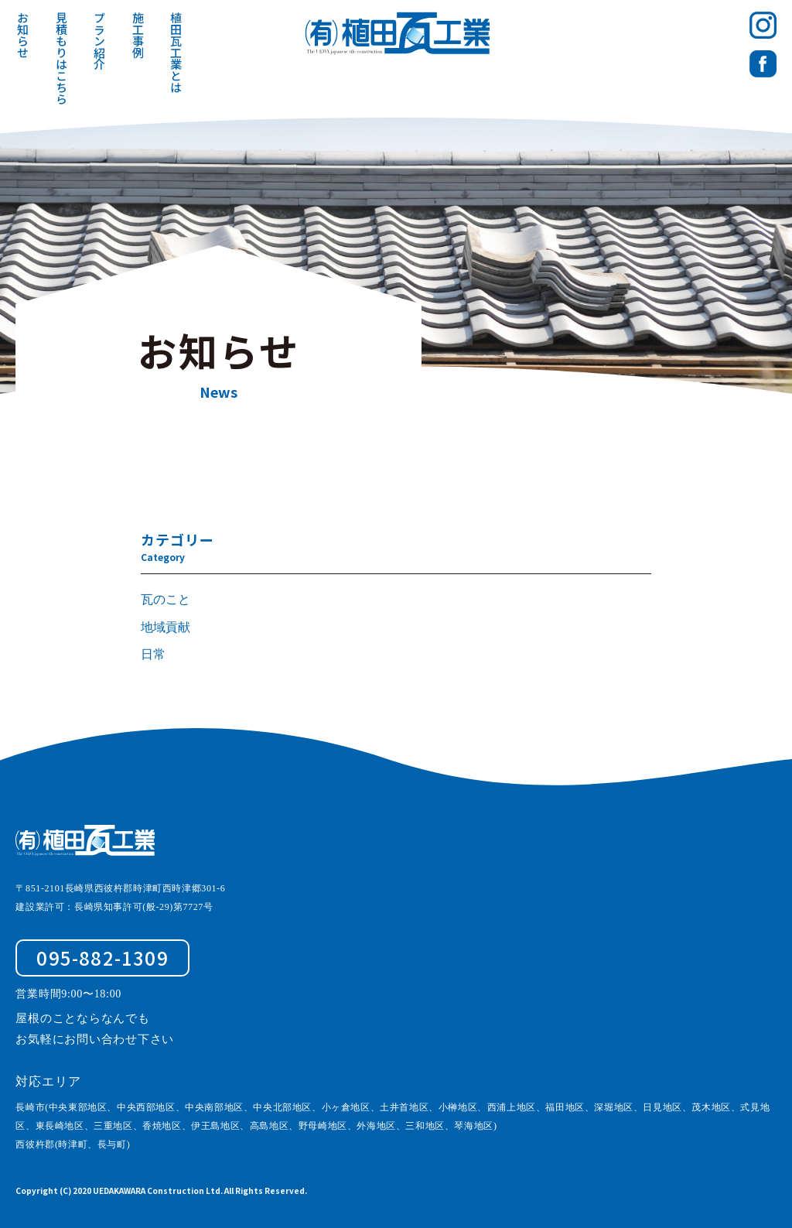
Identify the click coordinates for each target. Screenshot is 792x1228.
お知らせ (23, 35)
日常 (153, 654)
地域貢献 (165, 627)
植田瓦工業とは (177, 52)
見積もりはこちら (61, 58)
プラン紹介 (100, 41)
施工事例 (138, 35)
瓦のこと (165, 599)
